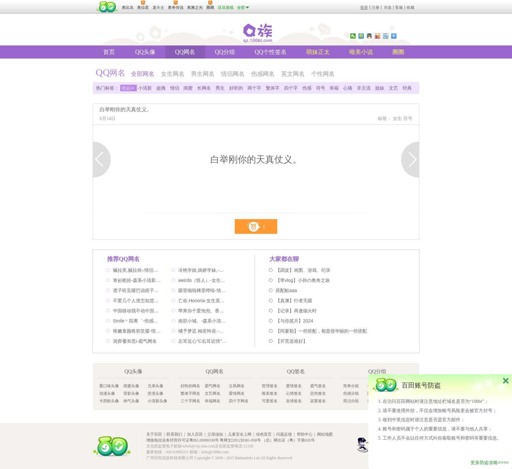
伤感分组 (351, 393)
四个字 (291, 88)
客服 (399, 7)
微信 (353, 36)
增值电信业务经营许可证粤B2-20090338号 (182, 440)
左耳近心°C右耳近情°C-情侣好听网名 (202, 341)
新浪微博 (377, 36)
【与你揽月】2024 (294, 320)
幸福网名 (212, 401)
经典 (407, 88)
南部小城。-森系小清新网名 (202, 320)
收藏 (410, 7)
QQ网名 (185, 52)
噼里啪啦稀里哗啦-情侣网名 (202, 290)
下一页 (410, 159)
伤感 (307, 88)
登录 (364, 7)
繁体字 (273, 88)
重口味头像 (109, 386)
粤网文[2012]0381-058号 (240, 440)
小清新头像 (157, 401)
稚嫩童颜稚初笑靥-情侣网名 (137, 331)
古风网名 (237, 386)
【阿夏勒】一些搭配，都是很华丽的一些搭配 (321, 331)
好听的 (236, 88)
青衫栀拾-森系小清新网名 (137, 280)
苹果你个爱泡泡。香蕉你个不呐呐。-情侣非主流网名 (202, 310)
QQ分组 (225, 52)
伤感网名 (263, 74)
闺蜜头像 (131, 386)
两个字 (254, 88)
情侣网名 (233, 74)
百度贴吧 (385, 36)
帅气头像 (131, 401)
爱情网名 (237, 393)
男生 (220, 88)
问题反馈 (284, 434)
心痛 (347, 88)
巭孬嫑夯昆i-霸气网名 (135, 341)
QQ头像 (145, 52)
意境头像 (155, 393)
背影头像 (131, 393)
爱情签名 (294, 386)
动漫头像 (107, 393)
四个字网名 (238, 401)
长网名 (204, 88)
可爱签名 (270, 401)
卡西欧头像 (109, 401)
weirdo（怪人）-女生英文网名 (202, 280)
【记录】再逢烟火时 (296, 310)
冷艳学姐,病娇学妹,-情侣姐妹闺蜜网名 (202, 270)
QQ (369, 36)
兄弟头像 (155, 386)
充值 (388, 7)
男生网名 (203, 74)
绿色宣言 (264, 434)
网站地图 (325, 434)
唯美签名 (270, 393)
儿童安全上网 (239, 434)
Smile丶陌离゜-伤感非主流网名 (137, 320)
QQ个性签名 (271, 52)
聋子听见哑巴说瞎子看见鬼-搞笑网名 (137, 290)
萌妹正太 (318, 52)
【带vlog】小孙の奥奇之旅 (303, 280)
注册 (375, 7)
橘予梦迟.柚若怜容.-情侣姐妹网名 (202, 331)
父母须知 (215, 434)
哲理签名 (270, 386)
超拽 (161, 88)
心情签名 (294, 393)
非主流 (364, 88)
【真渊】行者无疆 (294, 300)
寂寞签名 (318, 401)
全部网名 (142, 74)
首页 (109, 52)
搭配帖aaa (286, 290)
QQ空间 (361, 36)
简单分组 (351, 386)
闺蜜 (188, 88)
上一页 (102, 159)
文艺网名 (212, 393)
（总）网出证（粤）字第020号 (288, 440)
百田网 (112, 446)
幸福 (334, 88)
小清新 (145, 88)
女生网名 (172, 74)
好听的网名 (190, 386)
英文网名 (293, 74)
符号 (320, 88)
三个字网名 (190, 401)
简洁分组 (351, 401)
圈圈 (398, 52)
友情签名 (294, 401)
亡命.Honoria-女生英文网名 (202, 300)
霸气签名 (318, 386)
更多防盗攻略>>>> (490, 463)
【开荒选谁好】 (292, 341)
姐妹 (379, 88)
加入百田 (195, 434)
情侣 (174, 88)
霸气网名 (212, 386)
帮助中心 (304, 434)
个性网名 (323, 74)
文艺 (393, 88)
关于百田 (154, 434)
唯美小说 (361, 52)
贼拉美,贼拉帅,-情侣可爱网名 (137, 270)
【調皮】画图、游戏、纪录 (303, 270)
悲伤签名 (318, 393)
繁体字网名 (190, 393)
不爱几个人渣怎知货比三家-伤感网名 (137, 300)
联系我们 (174, 434)
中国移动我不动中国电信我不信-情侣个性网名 (137, 310)
